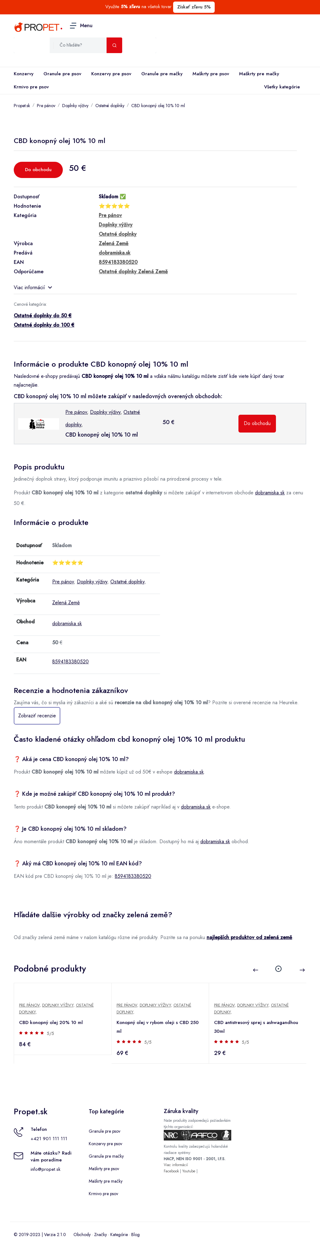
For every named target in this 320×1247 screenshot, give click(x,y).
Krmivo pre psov (31, 86)
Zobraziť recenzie (37, 715)
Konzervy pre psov (111, 73)
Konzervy (23, 73)
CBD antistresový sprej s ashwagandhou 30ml (256, 1027)
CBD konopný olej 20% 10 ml (51, 1022)
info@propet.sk (45, 1169)
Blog (135, 1234)
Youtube (188, 1171)
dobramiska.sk (270, 492)
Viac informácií (33, 287)
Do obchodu (38, 169)
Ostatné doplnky (109, 105)
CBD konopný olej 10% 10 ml (158, 105)
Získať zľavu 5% (194, 6)
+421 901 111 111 (49, 1138)
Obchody (82, 1234)
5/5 (50, 1033)
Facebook (171, 1171)
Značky (100, 1234)
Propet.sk (22, 105)
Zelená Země (66, 602)
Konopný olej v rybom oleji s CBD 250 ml (158, 1027)
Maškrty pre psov (210, 73)
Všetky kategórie (281, 87)
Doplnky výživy (75, 105)
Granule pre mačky (161, 73)
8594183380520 (70, 661)
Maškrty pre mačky (259, 73)
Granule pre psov (62, 73)
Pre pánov (46, 105)
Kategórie (119, 1234)
